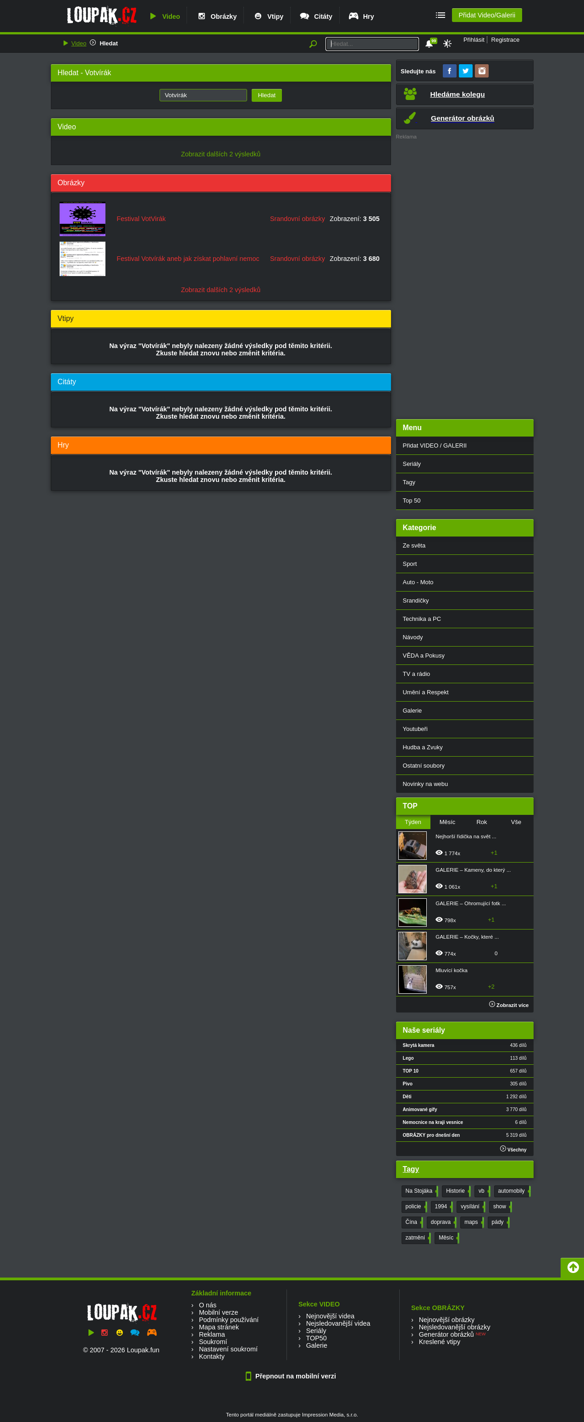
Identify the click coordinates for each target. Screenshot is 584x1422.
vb (484, 1191)
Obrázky (216, 16)
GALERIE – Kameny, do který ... (473, 870)
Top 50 (412, 500)
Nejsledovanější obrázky (454, 1327)
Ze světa (414, 545)
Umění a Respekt (426, 692)
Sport (410, 563)
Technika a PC (422, 618)
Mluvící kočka (451, 970)
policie (415, 1206)
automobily (513, 1191)
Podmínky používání (229, 1319)
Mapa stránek (219, 1327)
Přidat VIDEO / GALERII (435, 445)
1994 (443, 1206)
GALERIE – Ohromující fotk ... (470, 903)
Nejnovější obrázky (447, 1319)
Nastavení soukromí (228, 1349)
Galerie (412, 710)
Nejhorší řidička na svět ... (465, 836)
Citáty (315, 16)
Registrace (505, 39)
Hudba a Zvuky (423, 747)
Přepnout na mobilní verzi (292, 1376)
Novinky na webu (425, 783)
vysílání (472, 1206)
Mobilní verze (218, 1312)
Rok (481, 822)
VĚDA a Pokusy (424, 655)
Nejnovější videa (330, 1316)
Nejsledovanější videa (338, 1323)
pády (500, 1222)
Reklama (212, 1334)
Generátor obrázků (446, 1334)
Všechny (513, 1148)
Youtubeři (415, 728)
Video (163, 16)
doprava (443, 1222)
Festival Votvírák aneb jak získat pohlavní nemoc (188, 258)
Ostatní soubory (424, 765)
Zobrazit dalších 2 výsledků (221, 154)
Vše (516, 822)
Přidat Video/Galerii (486, 15)
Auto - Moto (418, 582)
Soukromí (213, 1341)
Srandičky (416, 600)
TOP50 (316, 1338)
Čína (413, 1222)
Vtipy (267, 16)
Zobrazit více (509, 1005)
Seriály (412, 463)
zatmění (418, 1238)
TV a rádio (416, 673)
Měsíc (448, 822)
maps (473, 1222)
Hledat (108, 43)
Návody (413, 637)
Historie (457, 1191)
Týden (413, 822)
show (501, 1206)
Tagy (409, 482)
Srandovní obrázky (297, 218)
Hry (361, 16)
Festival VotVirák (141, 218)
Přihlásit (474, 39)
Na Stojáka (421, 1191)
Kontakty (212, 1356)
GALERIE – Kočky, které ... (467, 937)
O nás (207, 1305)
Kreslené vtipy (439, 1341)
